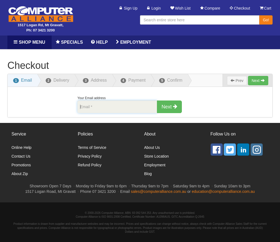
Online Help (21, 147)
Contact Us (20, 156)
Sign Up (128, 8)
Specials (69, 42)
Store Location (156, 156)
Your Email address (91, 98)
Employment (133, 42)
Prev (237, 80)
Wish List (180, 8)
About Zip (19, 174)
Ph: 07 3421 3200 (40, 30)
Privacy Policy (90, 156)
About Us (152, 147)
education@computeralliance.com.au (223, 191)
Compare (210, 8)
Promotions (21, 165)
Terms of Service (92, 147)
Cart (265, 8)
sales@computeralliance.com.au (158, 191)
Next (258, 80)
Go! (266, 20)
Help (99, 42)
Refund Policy (89, 165)
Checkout (240, 8)
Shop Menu (29, 42)
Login (154, 8)
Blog (148, 174)
